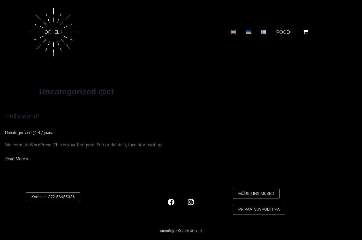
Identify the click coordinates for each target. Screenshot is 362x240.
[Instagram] (190, 201)
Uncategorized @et (24, 132)
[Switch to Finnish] (257, 32)
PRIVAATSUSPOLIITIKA (260, 209)
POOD (278, 32)
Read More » (17, 158)
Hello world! (22, 116)
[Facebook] (171, 201)
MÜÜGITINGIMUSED (256, 193)
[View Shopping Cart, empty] (318, 32)
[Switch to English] (218, 32)
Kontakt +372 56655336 (53, 197)
